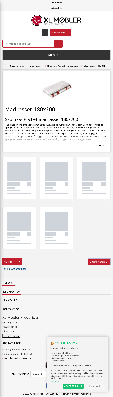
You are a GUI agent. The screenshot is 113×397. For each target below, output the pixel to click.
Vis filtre (12, 262)
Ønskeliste (56, 8)
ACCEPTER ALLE (73, 386)
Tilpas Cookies (95, 386)
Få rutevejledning (11, 335)
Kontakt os (57, 2)
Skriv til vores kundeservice (17, 358)
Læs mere (99, 145)
